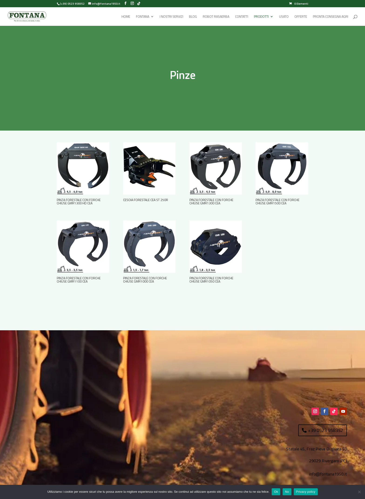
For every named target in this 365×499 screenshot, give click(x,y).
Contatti (241, 17)
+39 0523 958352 (325, 430)
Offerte (300, 17)
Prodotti (261, 17)
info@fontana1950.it (328, 474)
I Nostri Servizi (171, 17)
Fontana (142, 17)
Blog (193, 17)
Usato (284, 17)
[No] (359, 491)
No (287, 491)
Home (126, 17)
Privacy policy (305, 491)
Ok (276, 491)
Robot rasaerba (216, 17)
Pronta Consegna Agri (330, 17)
